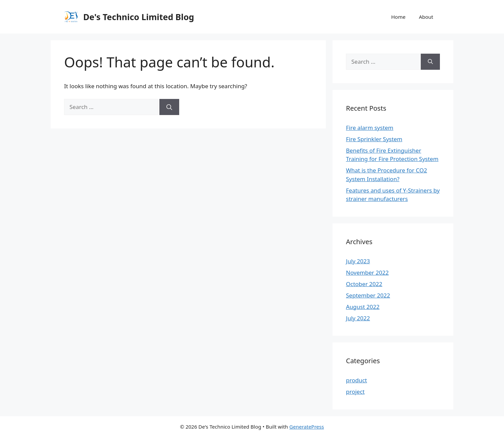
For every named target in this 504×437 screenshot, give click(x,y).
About (426, 16)
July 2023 (358, 261)
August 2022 (363, 307)
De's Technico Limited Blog (138, 16)
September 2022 (368, 295)
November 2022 (367, 272)
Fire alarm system (369, 127)
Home (398, 16)
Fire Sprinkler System (374, 139)
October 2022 (364, 284)
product (356, 380)
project (355, 391)
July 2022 (358, 318)
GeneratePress (306, 426)
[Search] (169, 107)
